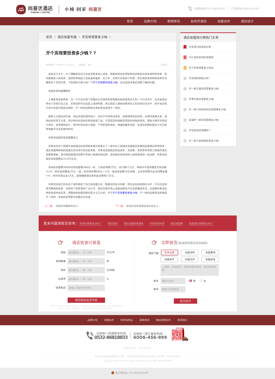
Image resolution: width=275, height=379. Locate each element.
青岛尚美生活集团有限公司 (107, 356)
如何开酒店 (199, 21)
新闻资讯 (173, 21)
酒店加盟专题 (67, 37)
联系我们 (182, 320)
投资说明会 (127, 320)
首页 (130, 21)
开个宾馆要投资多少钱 (105, 82)
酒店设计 (247, 21)
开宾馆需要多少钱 (94, 37)
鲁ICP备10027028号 (163, 361)
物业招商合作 (163, 320)
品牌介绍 (150, 21)
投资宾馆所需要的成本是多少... (143, 206)
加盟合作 (223, 21)
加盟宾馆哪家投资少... (68, 206)
